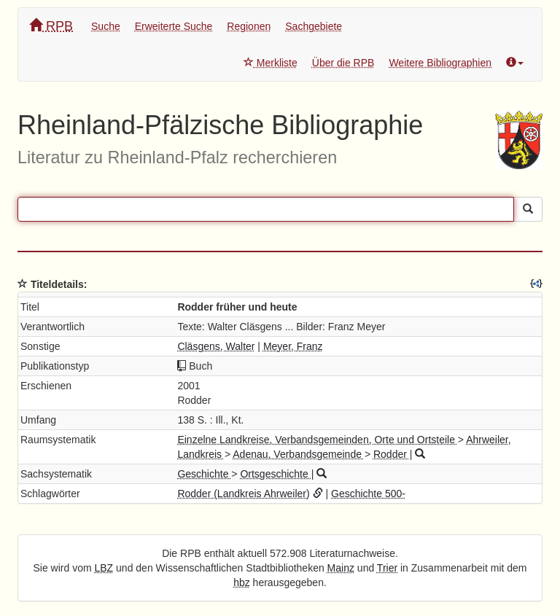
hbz (241, 582)
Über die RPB (343, 63)
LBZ (104, 568)
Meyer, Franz (293, 346)
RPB (51, 26)
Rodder (391, 454)
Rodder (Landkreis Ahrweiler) (243, 493)
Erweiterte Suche (174, 26)
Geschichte (204, 474)
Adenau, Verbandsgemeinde (299, 454)
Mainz (340, 568)
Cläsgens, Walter (215, 346)
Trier (387, 568)
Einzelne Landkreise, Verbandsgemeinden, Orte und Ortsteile (317, 439)
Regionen (249, 26)
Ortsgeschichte (275, 474)
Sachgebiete (313, 26)
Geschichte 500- (368, 493)
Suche (105, 26)
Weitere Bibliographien (440, 63)
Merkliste (271, 63)
